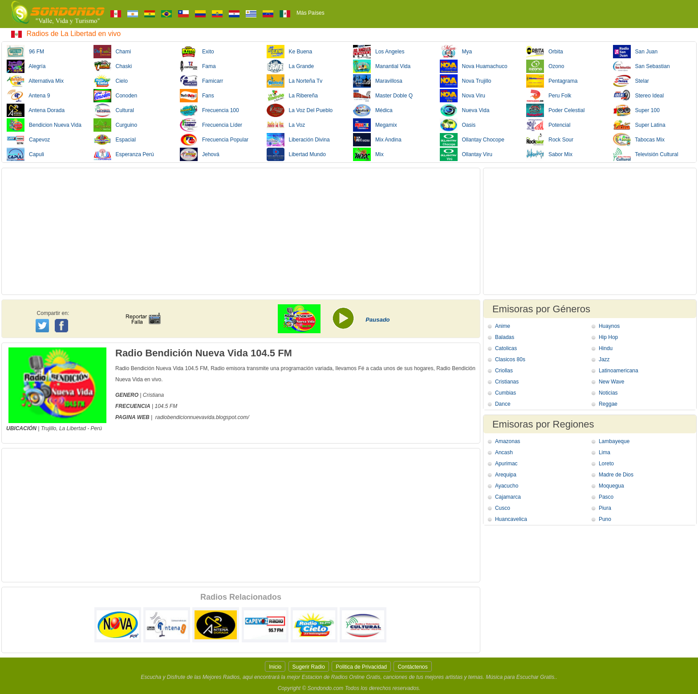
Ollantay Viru (466, 154)
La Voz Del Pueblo (300, 110)
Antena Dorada (36, 110)
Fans (197, 95)
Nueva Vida (465, 110)
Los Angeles (378, 51)
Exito (197, 51)
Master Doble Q (383, 95)
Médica (373, 110)
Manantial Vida (381, 66)
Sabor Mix (549, 154)
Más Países (310, 13)
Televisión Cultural (645, 154)
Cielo (110, 81)
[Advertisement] (240, 231)
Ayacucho (506, 486)
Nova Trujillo (465, 81)
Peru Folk (548, 95)
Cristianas (507, 382)
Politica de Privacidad (361, 667)
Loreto (606, 463)
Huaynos (609, 326)
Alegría (26, 66)
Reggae (608, 404)
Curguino (115, 125)
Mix (368, 154)
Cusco (502, 508)
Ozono (545, 66)
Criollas (504, 370)
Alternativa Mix (35, 81)
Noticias (608, 393)
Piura (605, 508)
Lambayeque (614, 441)
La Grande (290, 66)
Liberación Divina (298, 139)
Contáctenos (412, 667)
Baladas (504, 337)
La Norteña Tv (295, 81)
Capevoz (28, 139)
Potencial (548, 125)
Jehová (199, 154)
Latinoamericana (618, 370)
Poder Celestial (555, 110)
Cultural (113, 110)
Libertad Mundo (296, 154)
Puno (605, 519)
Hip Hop (608, 337)
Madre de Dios (616, 475)
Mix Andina (377, 139)
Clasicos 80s (510, 359)
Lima (604, 452)
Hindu (606, 348)
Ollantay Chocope (472, 139)
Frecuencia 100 (209, 110)
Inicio (275, 667)
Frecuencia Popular (214, 139)
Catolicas (506, 348)
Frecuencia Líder (211, 125)
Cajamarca (508, 497)
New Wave (612, 382)
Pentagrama (551, 81)
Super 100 (636, 110)
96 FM (25, 51)
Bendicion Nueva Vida (44, 125)
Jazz (604, 359)
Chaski (112, 66)
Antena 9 (28, 95)
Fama (198, 66)
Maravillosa (377, 81)
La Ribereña (292, 95)
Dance (503, 404)
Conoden (115, 95)
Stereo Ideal (638, 95)
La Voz (286, 125)
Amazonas (507, 441)
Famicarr (201, 81)
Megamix (375, 125)
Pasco (606, 497)
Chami (112, 51)
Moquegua (611, 486)
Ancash (504, 452)
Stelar (631, 81)
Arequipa (505, 475)
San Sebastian (641, 66)
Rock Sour (549, 139)
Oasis (458, 125)
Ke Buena (289, 51)
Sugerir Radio (308, 667)
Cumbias (505, 393)
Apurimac (506, 463)
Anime (502, 326)
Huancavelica (511, 519)
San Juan (635, 51)
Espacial (114, 139)
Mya (456, 51)
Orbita (544, 51)
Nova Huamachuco (473, 66)
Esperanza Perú (123, 154)
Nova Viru (462, 95)
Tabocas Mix (639, 139)
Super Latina (639, 125)
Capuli (25, 154)
